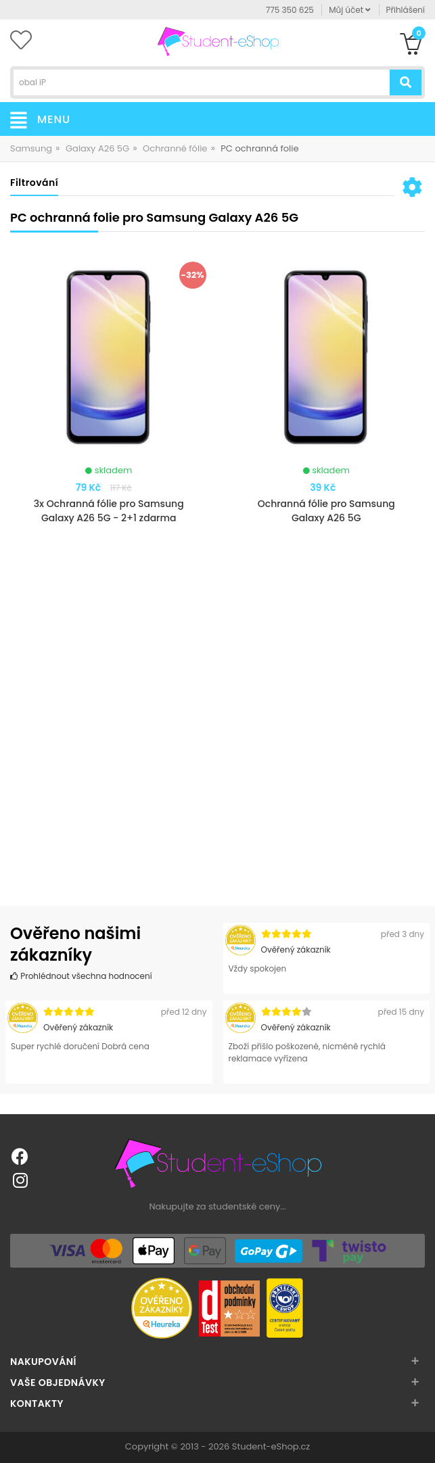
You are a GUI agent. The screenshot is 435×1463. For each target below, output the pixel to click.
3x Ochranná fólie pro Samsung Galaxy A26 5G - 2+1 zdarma (109, 511)
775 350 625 (290, 10)
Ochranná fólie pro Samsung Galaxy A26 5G (326, 511)
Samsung (31, 148)
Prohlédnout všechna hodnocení (81, 976)
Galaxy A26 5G (97, 148)
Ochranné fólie (175, 148)
